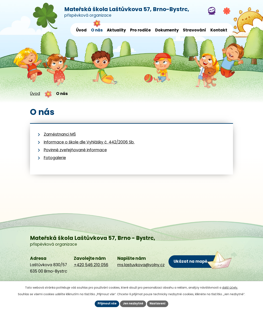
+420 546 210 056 (91, 265)
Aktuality (116, 30)
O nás (97, 30)
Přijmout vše (106, 304)
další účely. (230, 287)
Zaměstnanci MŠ (60, 134)
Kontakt (218, 30)
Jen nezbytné (133, 304)
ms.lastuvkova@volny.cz (141, 265)
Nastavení (158, 304)
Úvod (81, 30)
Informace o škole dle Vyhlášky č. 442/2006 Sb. (89, 142)
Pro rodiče (140, 30)
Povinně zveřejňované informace (75, 150)
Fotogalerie (55, 158)
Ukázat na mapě (190, 261)
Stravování (194, 30)
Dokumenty (167, 30)
